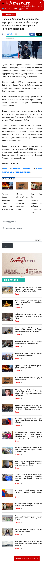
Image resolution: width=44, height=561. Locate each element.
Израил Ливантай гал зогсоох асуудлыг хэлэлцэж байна (28, 378)
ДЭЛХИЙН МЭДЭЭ (9, 15)
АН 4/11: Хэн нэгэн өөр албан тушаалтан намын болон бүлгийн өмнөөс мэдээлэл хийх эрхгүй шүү (28, 463)
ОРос (5, 169)
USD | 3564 (23, 9)
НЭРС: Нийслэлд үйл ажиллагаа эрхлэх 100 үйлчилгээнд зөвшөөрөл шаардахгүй (28, 302)
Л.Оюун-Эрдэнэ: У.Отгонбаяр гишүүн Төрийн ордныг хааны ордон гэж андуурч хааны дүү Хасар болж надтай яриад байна (28, 392)
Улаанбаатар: (11, 9)
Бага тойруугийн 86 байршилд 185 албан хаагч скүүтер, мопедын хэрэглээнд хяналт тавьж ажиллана (28, 329)
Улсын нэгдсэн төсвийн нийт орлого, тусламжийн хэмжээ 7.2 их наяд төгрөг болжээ (28, 518)
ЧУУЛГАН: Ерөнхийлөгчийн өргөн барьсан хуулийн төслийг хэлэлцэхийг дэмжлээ (28, 420)
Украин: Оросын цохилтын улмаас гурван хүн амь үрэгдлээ (28, 366)
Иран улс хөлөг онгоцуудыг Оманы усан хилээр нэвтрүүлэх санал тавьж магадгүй (28, 543)
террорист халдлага (21, 169)
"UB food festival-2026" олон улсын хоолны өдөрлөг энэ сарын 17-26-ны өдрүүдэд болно (28, 449)
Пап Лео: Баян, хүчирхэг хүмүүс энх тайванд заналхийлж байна (28, 504)
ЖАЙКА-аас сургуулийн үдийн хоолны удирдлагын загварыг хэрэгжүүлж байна (28, 316)
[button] (21, 276)
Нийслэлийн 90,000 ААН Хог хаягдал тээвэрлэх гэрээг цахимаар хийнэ (28, 342)
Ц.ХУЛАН (10, 34)
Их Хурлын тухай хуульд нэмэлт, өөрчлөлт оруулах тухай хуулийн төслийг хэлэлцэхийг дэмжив (28, 492)
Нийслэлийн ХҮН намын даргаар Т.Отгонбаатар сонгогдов (28, 354)
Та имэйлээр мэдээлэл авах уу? (27, 558)
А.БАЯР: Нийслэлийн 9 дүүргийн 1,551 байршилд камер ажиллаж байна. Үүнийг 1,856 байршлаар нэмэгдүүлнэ (28, 407)
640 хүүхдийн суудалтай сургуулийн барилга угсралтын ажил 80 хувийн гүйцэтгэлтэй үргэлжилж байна (28, 289)
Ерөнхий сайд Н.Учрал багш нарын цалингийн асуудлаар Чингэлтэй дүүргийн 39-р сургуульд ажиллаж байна (28, 477)
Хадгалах (7, 245)
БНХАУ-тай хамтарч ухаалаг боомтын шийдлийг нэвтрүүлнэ (28, 530)
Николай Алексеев (23, 172)
